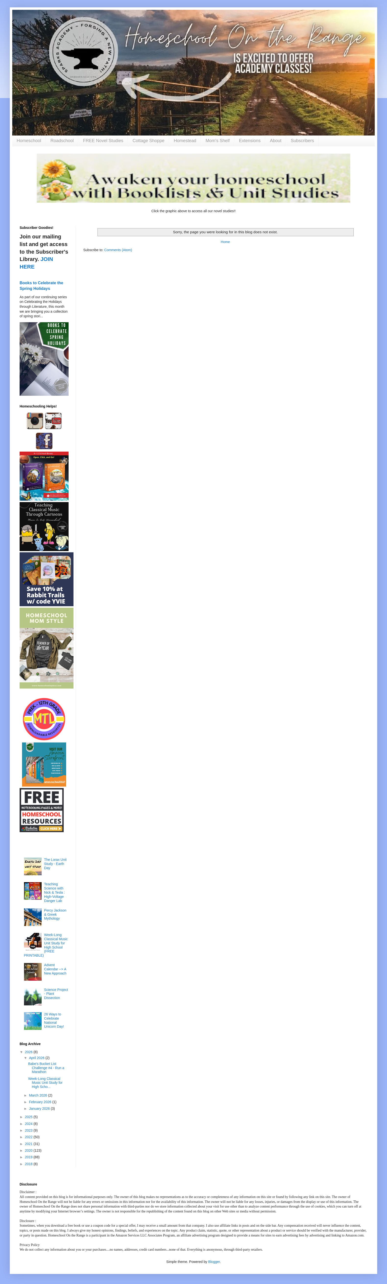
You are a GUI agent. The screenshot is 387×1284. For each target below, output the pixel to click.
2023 (29, 1130)
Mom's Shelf (218, 140)
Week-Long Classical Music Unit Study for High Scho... (45, 1083)
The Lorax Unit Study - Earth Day (55, 864)
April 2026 (37, 1058)
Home (225, 242)
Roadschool (62, 140)
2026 (29, 1052)
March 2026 (38, 1095)
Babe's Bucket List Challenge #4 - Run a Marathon (46, 1068)
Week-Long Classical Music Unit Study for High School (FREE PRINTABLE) (46, 945)
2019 (29, 1157)
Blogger (214, 1262)
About (275, 140)
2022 (29, 1137)
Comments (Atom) (118, 250)
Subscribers (302, 140)
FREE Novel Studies (103, 140)
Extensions (250, 140)
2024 (29, 1124)
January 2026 (40, 1109)
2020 (29, 1150)
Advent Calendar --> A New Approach (55, 969)
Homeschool (29, 140)
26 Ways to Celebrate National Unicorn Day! (54, 1020)
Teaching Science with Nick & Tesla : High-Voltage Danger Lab (54, 892)
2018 (29, 1164)
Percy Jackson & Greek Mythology (55, 914)
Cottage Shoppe (148, 140)
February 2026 (40, 1102)
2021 (29, 1144)
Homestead (185, 140)
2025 (29, 1117)
